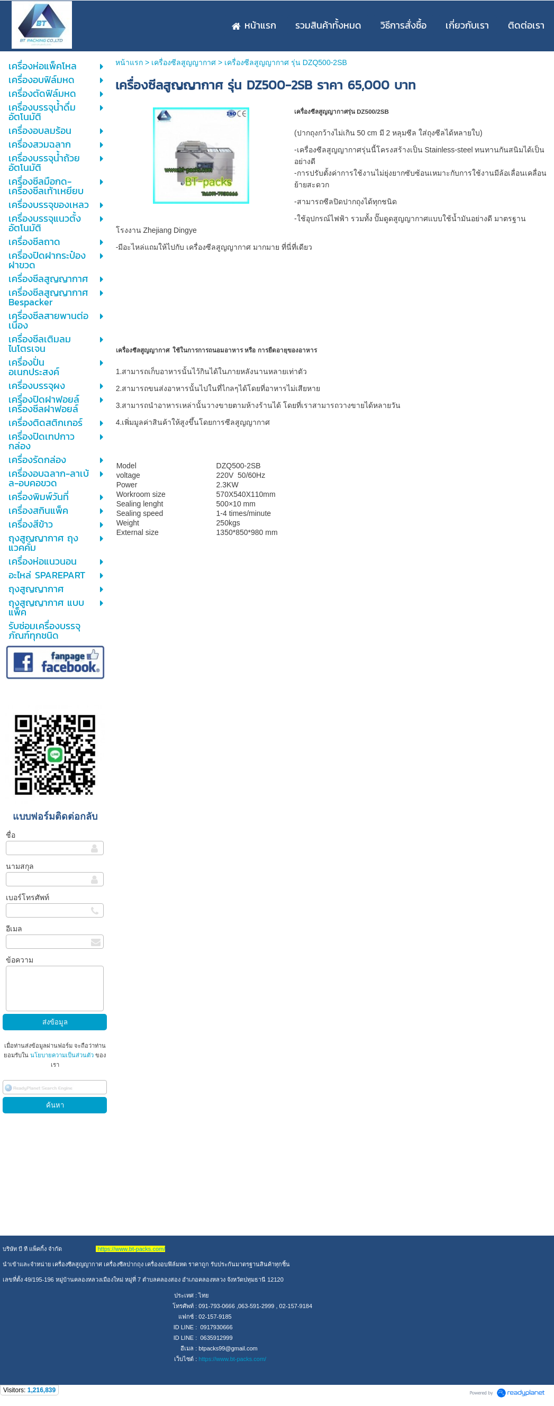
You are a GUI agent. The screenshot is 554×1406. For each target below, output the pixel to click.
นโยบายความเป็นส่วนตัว (62, 1055)
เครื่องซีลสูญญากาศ (183, 62)
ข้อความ (19, 960)
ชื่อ (10, 835)
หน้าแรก (129, 62)
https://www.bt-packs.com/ (232, 1359)
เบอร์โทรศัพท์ (27, 897)
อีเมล (14, 928)
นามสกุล (20, 866)
